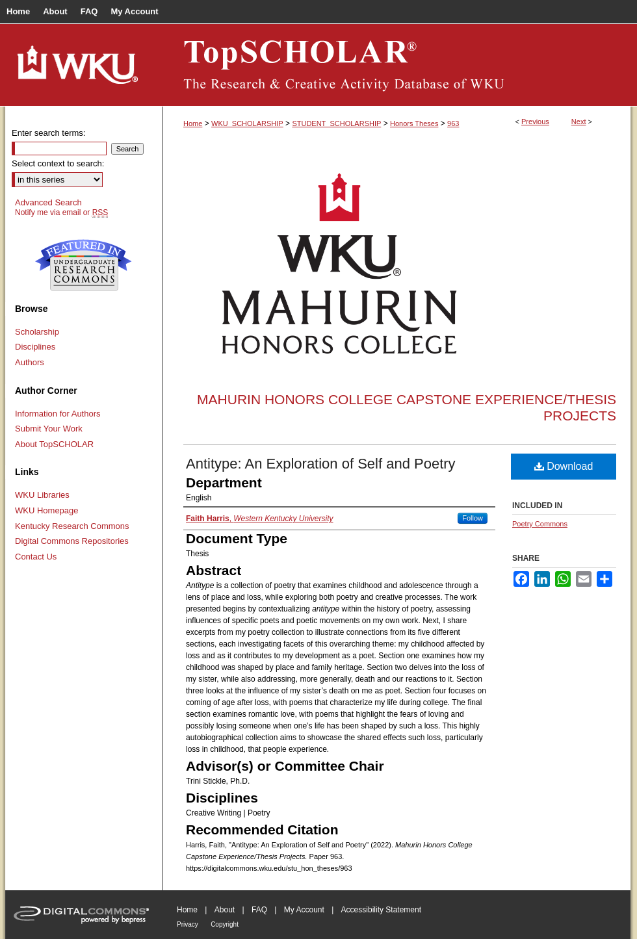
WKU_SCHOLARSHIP (247, 123)
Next (578, 121)
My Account (304, 909)
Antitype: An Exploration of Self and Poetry (321, 464)
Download (563, 466)
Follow (472, 518)
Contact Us (36, 556)
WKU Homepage (47, 510)
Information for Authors (58, 413)
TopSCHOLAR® (396, 65)
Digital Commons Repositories (72, 541)
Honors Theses (414, 123)
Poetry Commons (539, 524)
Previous (535, 121)
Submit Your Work (49, 428)
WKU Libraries (42, 495)
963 (453, 123)
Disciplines (35, 347)
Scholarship (37, 332)
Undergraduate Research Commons (83, 265)
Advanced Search (48, 202)
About (224, 909)
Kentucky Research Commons (72, 526)
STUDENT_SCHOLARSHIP (336, 123)
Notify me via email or (61, 212)
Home (192, 123)
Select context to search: (58, 163)
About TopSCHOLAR (54, 444)
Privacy (187, 924)
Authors (29, 362)
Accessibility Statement (381, 909)
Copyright (225, 924)
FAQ (259, 909)
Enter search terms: (48, 133)
